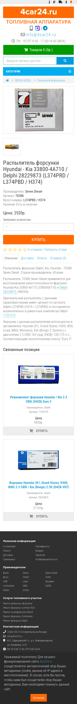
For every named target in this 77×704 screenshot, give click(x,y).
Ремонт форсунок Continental (18, 616)
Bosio (5, 577)
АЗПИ (48, 585)
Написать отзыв (56, 249)
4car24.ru (46, 661)
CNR (5, 581)
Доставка (27, 258)
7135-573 (9, 315)
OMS (25, 585)
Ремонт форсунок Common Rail (19, 607)
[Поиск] (65, 61)
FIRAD (26, 577)
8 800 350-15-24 (16, 632)
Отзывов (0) (58, 258)
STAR (48, 577)
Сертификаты (42, 546)
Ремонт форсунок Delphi (15, 620)
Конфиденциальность (47, 559)
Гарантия (40, 555)
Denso (26, 572)
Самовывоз (9, 559)
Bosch (6, 572)
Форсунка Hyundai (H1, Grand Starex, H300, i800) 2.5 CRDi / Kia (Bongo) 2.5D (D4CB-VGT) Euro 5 (38, 487)
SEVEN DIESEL (23, 80)
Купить (38, 239)
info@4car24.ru (41, 34)
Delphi (6, 590)
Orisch (26, 590)
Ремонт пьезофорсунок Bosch (18, 612)
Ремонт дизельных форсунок (17, 603)
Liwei (25, 581)
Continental (8, 585)
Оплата (42, 258)
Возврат (40, 550)
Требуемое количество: (17, 219)
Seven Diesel (51, 572)
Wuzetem (49, 581)
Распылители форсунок (51, 80)
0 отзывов (35, 249)
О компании (9, 546)
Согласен (38, 697)
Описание (11, 258)
